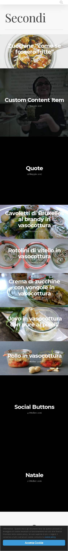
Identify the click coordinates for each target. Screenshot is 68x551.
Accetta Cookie (34, 543)
